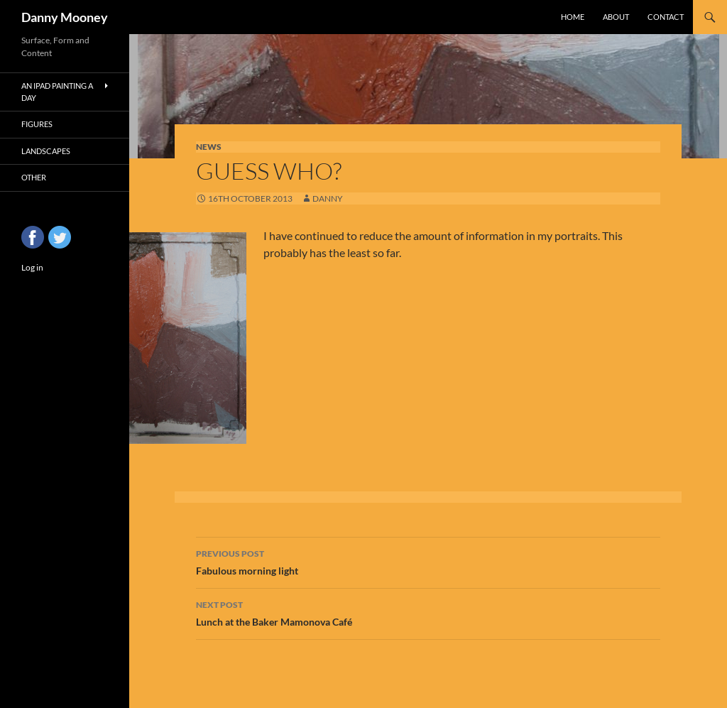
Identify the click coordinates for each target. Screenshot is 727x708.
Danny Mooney (64, 17)
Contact (665, 16)
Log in (32, 267)
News (209, 146)
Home (572, 16)
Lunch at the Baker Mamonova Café (428, 612)
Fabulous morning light (428, 561)
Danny (327, 198)
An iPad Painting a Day (57, 91)
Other (33, 177)
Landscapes (45, 151)
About (616, 16)
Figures (37, 124)
